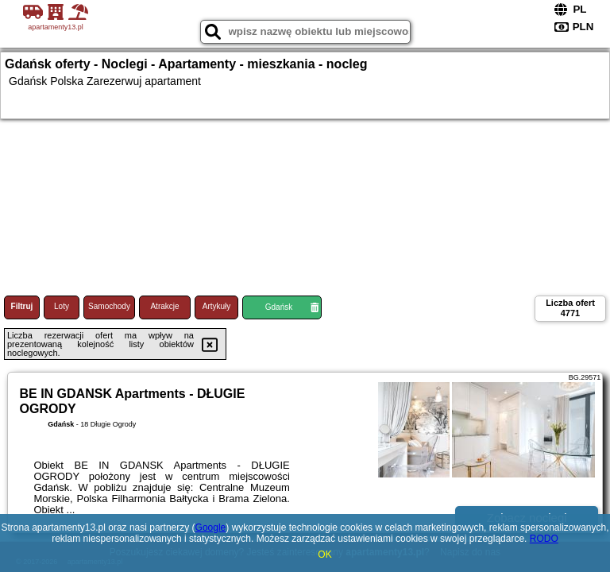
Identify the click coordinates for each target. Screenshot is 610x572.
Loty (61, 306)
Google (210, 527)
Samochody (109, 306)
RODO (544, 538)
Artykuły (217, 306)
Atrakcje (164, 306)
